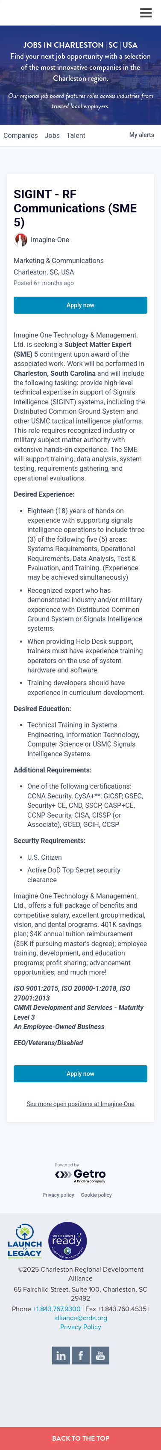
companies (20, 136)
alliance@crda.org (80, 1318)
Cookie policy (96, 1195)
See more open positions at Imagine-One (80, 1104)
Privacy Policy (80, 1327)
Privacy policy (58, 1195)
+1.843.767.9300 (57, 1309)
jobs (52, 136)
